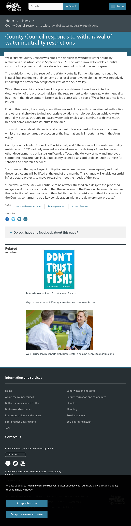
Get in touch (17, 454)
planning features (56, 206)
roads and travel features (28, 206)
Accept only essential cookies (27, 514)
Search (73, 6)
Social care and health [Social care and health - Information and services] (79, 421)
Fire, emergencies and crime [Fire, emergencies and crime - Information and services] (20, 421)
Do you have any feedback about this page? (43, 232)
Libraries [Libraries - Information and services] (71, 403)
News (26, 21)
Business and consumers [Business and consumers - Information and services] (18, 409)
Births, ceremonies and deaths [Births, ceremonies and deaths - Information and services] (22, 403)
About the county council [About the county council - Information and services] (19, 397)
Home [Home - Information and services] (8, 390)
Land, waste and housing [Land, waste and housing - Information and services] (81, 390)
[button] (117, 6)
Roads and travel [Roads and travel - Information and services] (76, 415)
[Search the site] (45, 6)
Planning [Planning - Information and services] (72, 409)
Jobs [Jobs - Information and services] (7, 427)
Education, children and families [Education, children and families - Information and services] (23, 415)
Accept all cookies (27, 503)
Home (10, 21)
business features (79, 206)
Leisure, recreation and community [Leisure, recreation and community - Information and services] (86, 397)
